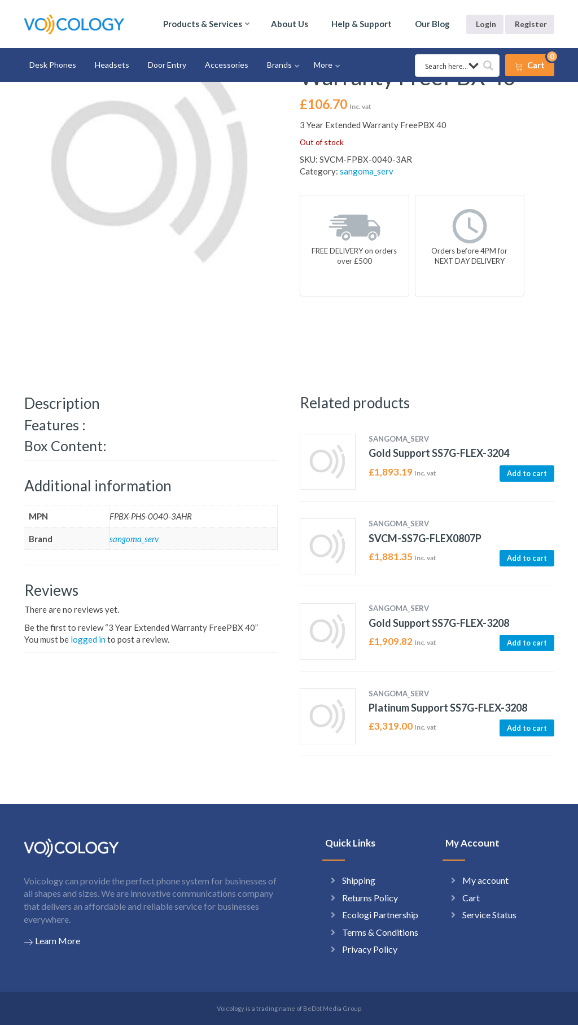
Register (531, 24)
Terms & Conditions (380, 932)
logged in (88, 639)
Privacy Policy (369, 949)
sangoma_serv (366, 171)
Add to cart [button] (527, 473)
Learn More (52, 941)
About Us (289, 24)
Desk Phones (52, 64)
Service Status (489, 914)
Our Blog (432, 24)
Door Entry (167, 64)
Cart (471, 897)
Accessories (226, 64)
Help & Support (361, 24)
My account (485, 880)
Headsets (112, 64)
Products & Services (202, 24)
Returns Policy (370, 897)
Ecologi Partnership (380, 914)
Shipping (358, 880)
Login (486, 24)
